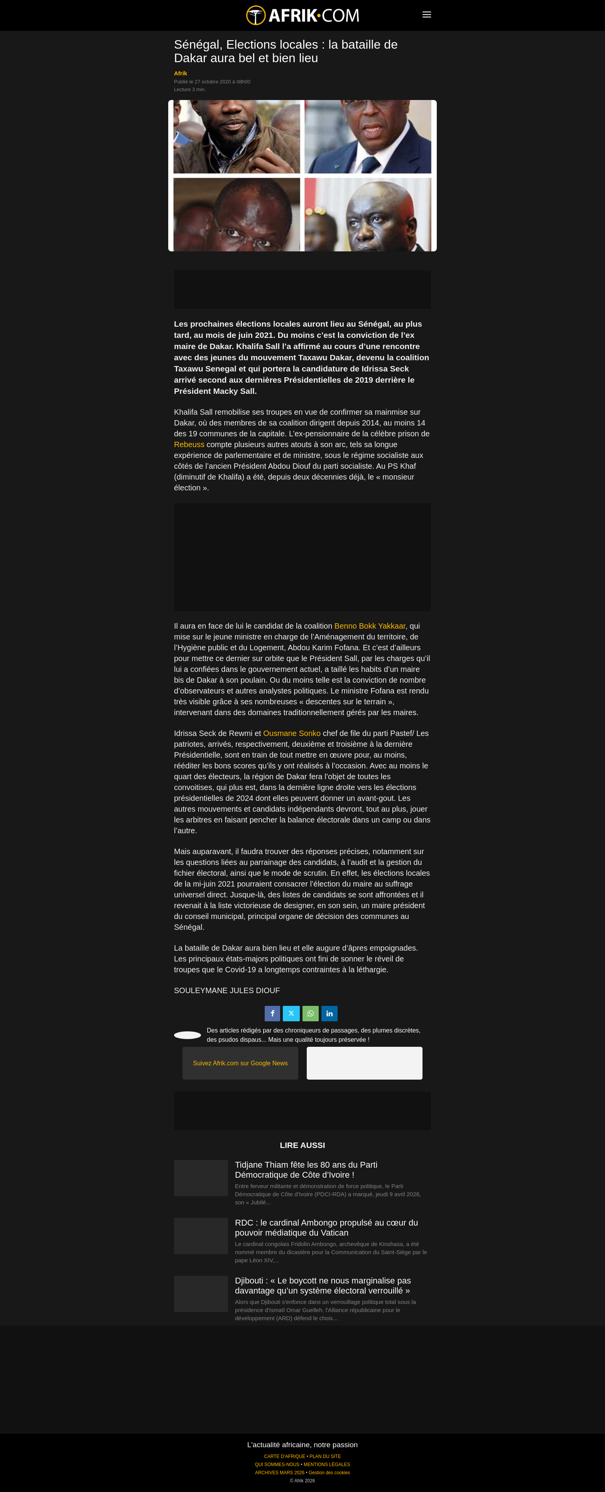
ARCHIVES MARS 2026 (279, 1472)
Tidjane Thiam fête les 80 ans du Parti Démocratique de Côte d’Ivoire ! (306, 1170)
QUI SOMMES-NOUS (277, 1464)
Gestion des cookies (329, 1472)
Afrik (180, 73)
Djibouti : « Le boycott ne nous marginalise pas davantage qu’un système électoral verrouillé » (323, 1285)
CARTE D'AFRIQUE (284, 1456)
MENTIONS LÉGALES (327, 1464)
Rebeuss (189, 444)
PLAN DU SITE (325, 1456)
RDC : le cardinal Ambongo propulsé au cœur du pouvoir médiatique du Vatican (326, 1228)
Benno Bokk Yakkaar (370, 626)
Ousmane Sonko (292, 733)
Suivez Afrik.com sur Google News (240, 1063)
